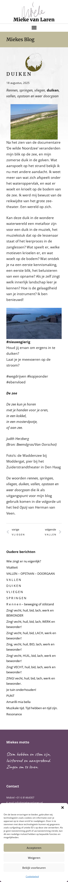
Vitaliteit (12, 567)
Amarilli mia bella (18, 702)
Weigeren (34, 858)
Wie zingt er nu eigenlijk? (23, 561)
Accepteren (34, 848)
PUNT (10, 696)
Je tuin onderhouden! (21, 690)
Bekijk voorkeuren (34, 867)
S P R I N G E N (16, 598)
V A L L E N (13, 580)
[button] (62, 807)
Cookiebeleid (32, 876)
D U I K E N (13, 586)
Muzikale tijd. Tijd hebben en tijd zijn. (31, 708)
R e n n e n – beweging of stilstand (30, 604)
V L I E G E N (14, 592)
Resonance (14, 714)
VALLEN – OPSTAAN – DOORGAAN (30, 573)
